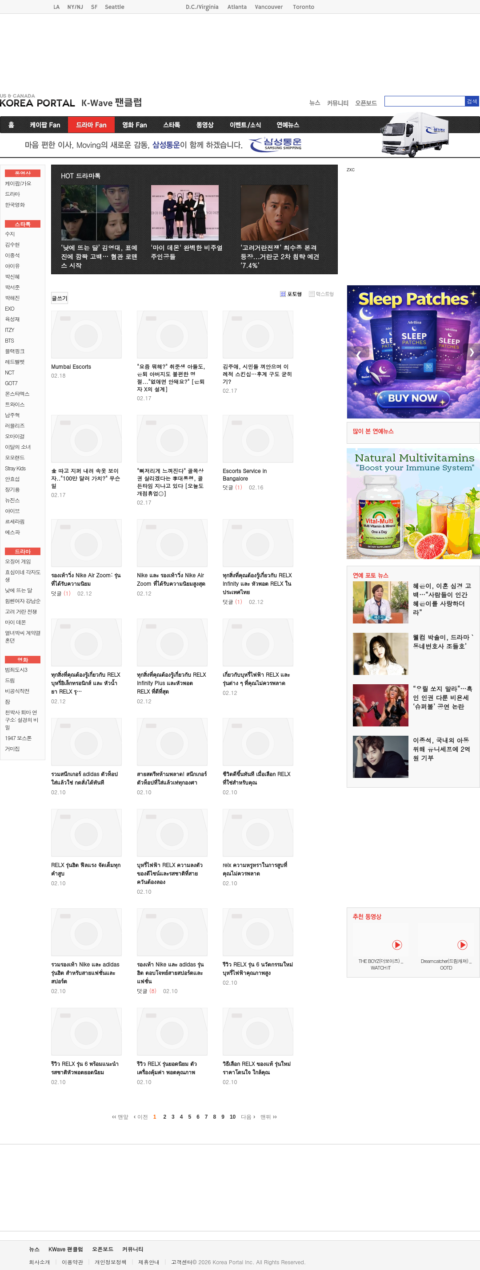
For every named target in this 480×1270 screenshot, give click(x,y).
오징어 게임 (18, 561)
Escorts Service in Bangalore (245, 474)
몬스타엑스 (17, 393)
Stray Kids (15, 468)
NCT (9, 372)
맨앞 (120, 1116)
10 (233, 1117)
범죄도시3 (16, 669)
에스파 (12, 532)
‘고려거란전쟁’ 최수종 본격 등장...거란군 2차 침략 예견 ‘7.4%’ (280, 256)
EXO (9, 308)
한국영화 (14, 204)
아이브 (12, 510)
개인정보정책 (111, 1262)
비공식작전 (17, 690)
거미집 (12, 748)
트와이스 (14, 404)
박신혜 (12, 276)
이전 (141, 1116)
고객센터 (181, 1262)
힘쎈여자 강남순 (22, 600)
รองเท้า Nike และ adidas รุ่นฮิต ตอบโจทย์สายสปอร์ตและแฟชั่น (170, 972)
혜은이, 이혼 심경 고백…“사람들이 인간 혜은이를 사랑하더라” (442, 599)
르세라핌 (14, 521)
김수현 (12, 244)
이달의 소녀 (18, 446)
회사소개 (39, 1262)
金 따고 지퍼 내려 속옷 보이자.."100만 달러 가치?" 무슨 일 (85, 478)
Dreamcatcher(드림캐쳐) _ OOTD (446, 964)
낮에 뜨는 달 (18, 590)
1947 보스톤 (18, 737)
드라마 (12, 193)
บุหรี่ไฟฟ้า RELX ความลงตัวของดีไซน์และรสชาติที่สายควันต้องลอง (170, 873)
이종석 (12, 255)
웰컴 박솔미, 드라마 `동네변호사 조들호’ (443, 642)
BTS (9, 340)
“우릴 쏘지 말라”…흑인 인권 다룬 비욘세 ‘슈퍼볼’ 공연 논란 (442, 697)
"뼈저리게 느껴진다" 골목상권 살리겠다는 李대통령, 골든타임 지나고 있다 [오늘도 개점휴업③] (170, 482)
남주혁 (12, 414)
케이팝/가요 (18, 183)
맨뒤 (268, 1116)
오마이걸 (14, 436)
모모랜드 (14, 457)
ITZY (9, 329)
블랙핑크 (14, 351)
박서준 (12, 287)
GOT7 (11, 383)
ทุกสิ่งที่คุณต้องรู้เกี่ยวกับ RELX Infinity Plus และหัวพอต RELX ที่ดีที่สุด (171, 682)
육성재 (12, 319)
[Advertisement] (122, 51)
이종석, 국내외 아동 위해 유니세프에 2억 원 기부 (442, 749)
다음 (248, 1116)
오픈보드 (102, 1249)
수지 (10, 233)
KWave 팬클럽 (65, 1249)
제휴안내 (149, 1262)
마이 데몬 (15, 622)
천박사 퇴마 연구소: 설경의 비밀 (21, 719)
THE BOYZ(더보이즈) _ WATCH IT (381, 964)
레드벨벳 (14, 361)
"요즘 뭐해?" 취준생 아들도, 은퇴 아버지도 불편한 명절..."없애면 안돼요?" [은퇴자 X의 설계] (171, 378)
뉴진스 (12, 500)
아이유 (12, 265)
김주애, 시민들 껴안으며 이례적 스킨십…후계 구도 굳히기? (257, 374)
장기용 (12, 489)
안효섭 (12, 478)
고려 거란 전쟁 (21, 611)
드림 (10, 680)
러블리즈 (14, 425)
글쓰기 (60, 298)
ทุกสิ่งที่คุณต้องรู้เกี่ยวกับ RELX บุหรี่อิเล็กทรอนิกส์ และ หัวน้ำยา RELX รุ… (85, 682)
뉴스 (34, 1249)
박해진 (12, 297)
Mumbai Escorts (71, 366)
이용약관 (72, 1262)
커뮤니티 (133, 1249)
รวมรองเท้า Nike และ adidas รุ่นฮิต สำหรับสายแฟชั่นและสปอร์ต (85, 972)
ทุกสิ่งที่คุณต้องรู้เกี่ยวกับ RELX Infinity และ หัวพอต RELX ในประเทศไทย (257, 583)
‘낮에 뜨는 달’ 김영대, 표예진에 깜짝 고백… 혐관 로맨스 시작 (99, 256)
